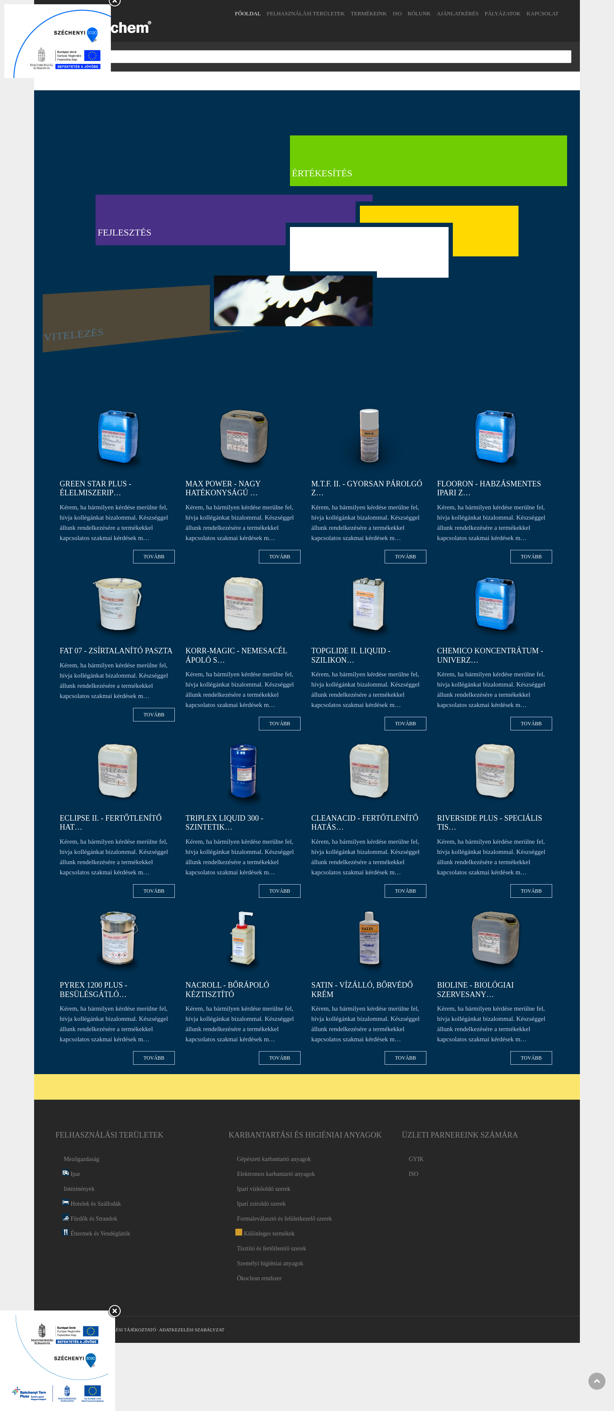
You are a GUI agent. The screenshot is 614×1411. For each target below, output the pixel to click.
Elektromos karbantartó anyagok (275, 1174)
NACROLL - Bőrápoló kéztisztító (227, 990)
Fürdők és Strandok (89, 1219)
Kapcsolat (543, 13)
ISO (397, 13)
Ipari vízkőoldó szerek (262, 1189)
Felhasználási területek (306, 13)
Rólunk (419, 13)
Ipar (71, 1174)
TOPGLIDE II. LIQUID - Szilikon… (351, 655)
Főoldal (248, 13)
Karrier (423, 257)
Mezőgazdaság (80, 1159)
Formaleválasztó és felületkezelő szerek (283, 1219)
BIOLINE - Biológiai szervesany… (475, 990)
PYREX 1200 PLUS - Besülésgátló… (93, 990)
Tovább (153, 557)
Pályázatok (502, 13)
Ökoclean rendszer (258, 1278)
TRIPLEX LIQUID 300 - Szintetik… (224, 823)
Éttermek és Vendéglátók (96, 1233)
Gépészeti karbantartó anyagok (273, 1159)
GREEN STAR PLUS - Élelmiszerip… (95, 488)
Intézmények (78, 1189)
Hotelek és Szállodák (91, 1204)
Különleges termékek (265, 1233)
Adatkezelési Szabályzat (191, 1329)
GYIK (416, 1159)
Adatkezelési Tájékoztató (122, 1329)
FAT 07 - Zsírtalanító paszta (116, 651)
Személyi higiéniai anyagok (269, 1263)
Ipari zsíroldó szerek (260, 1204)
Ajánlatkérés (457, 13)
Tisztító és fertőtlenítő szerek (270, 1248)
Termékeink (369, 13)
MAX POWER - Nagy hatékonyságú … (223, 488)
